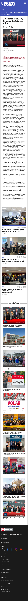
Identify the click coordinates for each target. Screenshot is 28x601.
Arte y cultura (4, 577)
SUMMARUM (4, 586)
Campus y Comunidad (6, 569)
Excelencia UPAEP (5, 561)
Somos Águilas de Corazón (7, 580)
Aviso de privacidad (4, 538)
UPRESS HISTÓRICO (5, 591)
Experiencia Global (5, 564)
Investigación (4, 556)
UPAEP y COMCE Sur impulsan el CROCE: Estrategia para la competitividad (12, 291)
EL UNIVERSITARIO (5, 589)
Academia (3, 567)
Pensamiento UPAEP (5, 559)
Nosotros (3, 596)
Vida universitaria (5, 572)
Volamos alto (4, 575)
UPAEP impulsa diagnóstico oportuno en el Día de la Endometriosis (13, 230)
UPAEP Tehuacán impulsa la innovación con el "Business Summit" (13, 260)
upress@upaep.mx (5, 542)
